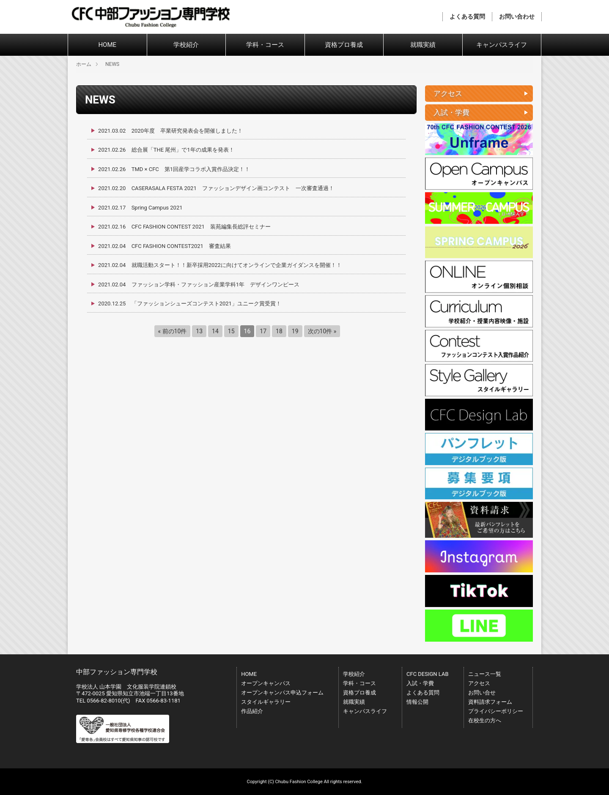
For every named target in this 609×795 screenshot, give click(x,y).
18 (279, 331)
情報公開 (417, 702)
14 (215, 331)
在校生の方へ (484, 720)
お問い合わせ (517, 16)
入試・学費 (420, 683)
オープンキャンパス (266, 683)
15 (231, 331)
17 (263, 331)
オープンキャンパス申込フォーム (282, 692)
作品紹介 (252, 711)
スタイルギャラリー (266, 702)
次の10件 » (322, 331)
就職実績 (423, 45)
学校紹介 (186, 45)
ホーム (83, 64)
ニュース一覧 (484, 674)
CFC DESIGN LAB (427, 674)
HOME (107, 45)
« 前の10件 (172, 331)
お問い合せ (482, 692)
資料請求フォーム (490, 702)
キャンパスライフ (501, 45)
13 (199, 331)
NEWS (112, 64)
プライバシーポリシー (495, 711)
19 (295, 331)
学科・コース (265, 45)
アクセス (479, 683)
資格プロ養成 (344, 45)
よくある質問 (467, 16)
